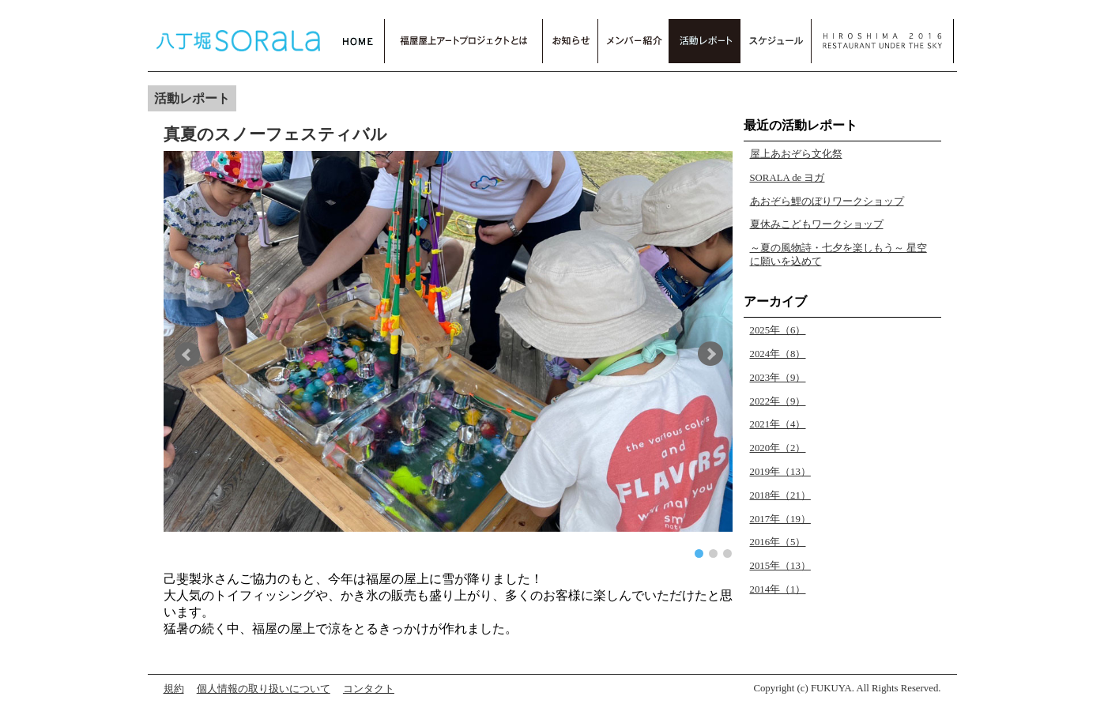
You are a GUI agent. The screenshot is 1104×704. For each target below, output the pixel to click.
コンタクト (368, 689)
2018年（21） (780, 495)
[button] (190, 354)
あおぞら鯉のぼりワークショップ (827, 201)
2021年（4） (778, 424)
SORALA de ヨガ (787, 177)
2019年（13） (780, 471)
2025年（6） (778, 330)
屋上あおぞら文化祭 (796, 154)
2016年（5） (778, 542)
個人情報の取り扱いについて (263, 689)
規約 (174, 689)
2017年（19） (780, 519)
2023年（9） (778, 377)
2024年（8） (778, 354)
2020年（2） (778, 448)
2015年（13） (780, 565)
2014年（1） (778, 589)
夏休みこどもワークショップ (817, 224)
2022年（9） (778, 401)
